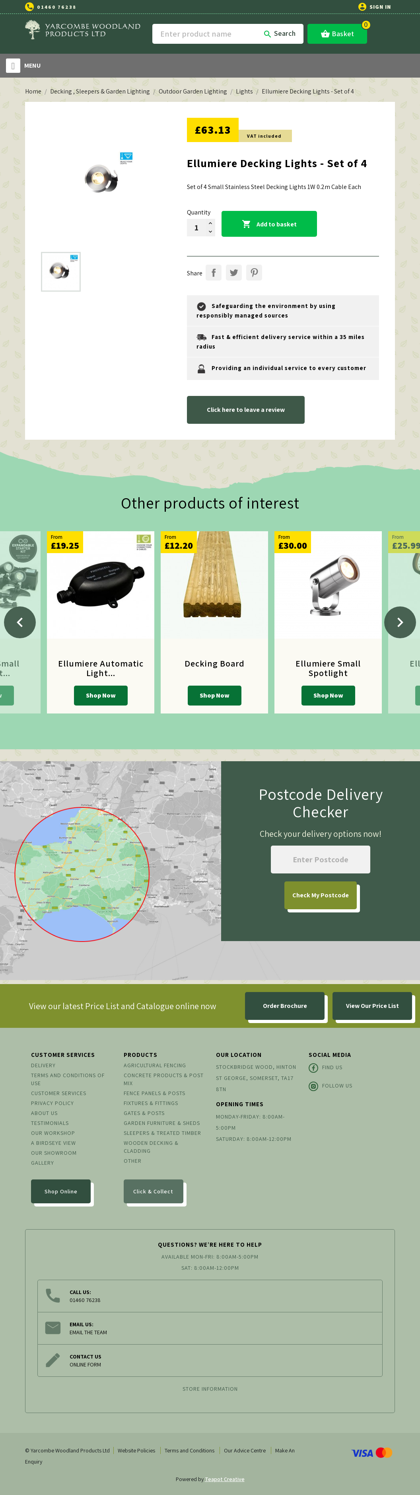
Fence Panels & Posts (154, 1093)
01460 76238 (56, 7)
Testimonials (50, 1123)
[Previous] (20, 622)
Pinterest (254, 273)
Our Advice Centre (245, 1450)
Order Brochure (285, 1006)
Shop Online (61, 1191)
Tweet (234, 273)
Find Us (325, 1068)
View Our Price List (372, 1006)
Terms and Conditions (189, 1450)
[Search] (227, 34)
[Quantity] (196, 227)
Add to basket (269, 224)
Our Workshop (53, 1132)
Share (214, 273)
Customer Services (58, 1093)
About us (44, 1113)
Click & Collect (153, 1191)
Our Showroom (54, 1152)
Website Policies (136, 1450)
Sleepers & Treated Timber (162, 1132)
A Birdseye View (53, 1142)
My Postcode (320, 895)
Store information (210, 1388)
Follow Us (330, 1086)
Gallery (42, 1162)
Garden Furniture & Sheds (162, 1123)
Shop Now (101, 695)
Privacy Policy (52, 1103)
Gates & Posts (144, 1113)
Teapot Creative (225, 1479)
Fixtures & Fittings (151, 1103)
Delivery (43, 1065)
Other (133, 1160)
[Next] (400, 622)
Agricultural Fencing (155, 1065)
